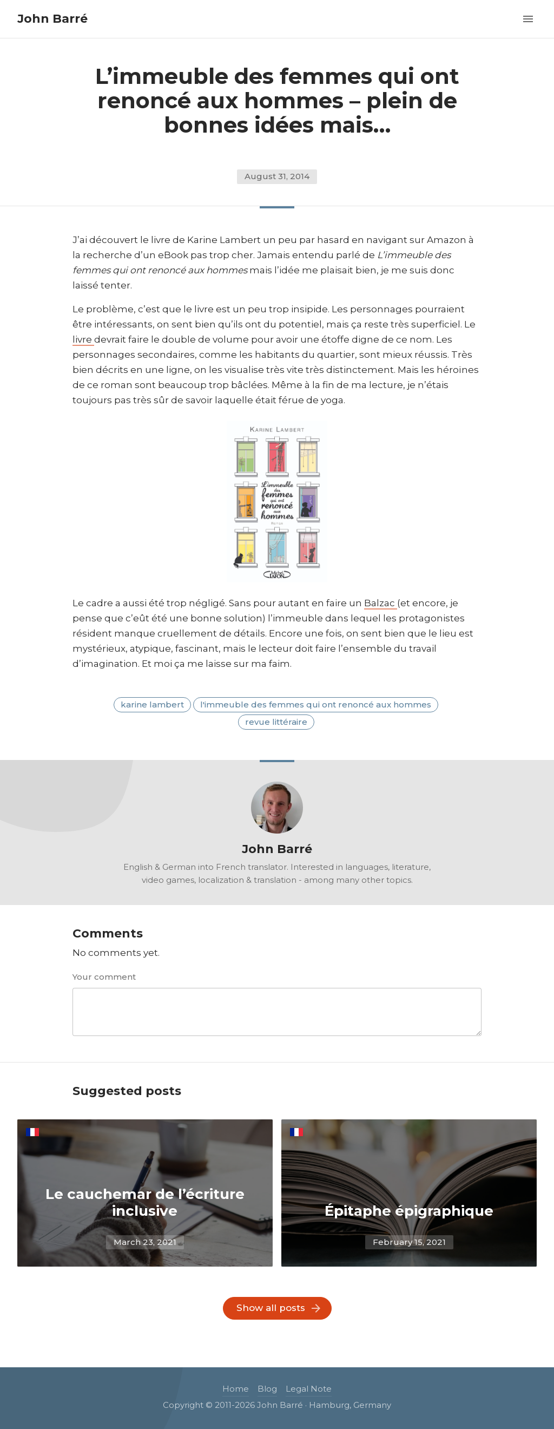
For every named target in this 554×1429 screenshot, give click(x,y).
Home (235, 1389)
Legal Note (309, 1389)
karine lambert (152, 704)
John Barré (52, 18)
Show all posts (270, 1307)
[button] (528, 18)
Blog (267, 1389)
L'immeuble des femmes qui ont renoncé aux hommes (315, 704)
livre (83, 339)
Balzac (380, 603)
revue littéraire (276, 722)
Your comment (104, 977)
